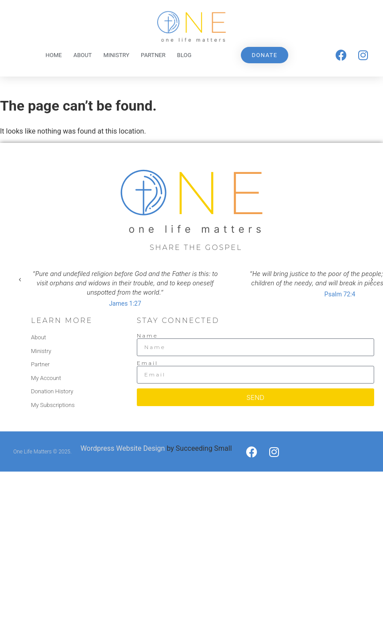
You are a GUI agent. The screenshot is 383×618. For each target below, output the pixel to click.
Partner (153, 55)
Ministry (116, 55)
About (83, 55)
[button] (20, 280)
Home (54, 55)
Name (147, 335)
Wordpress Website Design (123, 448)
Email (147, 363)
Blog (184, 55)
